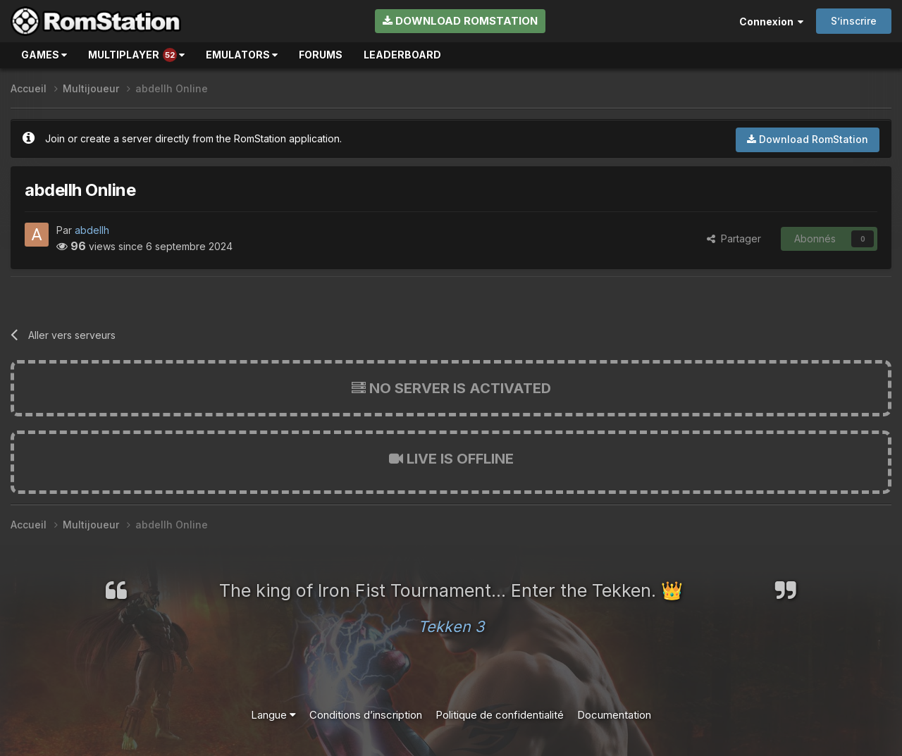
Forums (320, 55)
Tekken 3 (451, 626)
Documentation (614, 714)
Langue (273, 714)
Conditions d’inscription (365, 714)
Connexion (771, 21)
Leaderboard (402, 55)
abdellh (92, 230)
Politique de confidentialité (499, 714)
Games (44, 55)
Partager (734, 238)
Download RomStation (460, 20)
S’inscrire (854, 21)
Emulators (242, 55)
